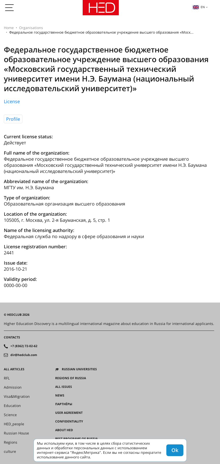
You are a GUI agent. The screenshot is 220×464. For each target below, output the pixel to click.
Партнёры (63, 404)
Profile (13, 119)
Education (12, 405)
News (59, 395)
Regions (10, 442)
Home (9, 27)
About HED (64, 430)
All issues (63, 387)
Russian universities (79, 369)
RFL (7, 378)
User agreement (69, 413)
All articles (14, 369)
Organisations (31, 27)
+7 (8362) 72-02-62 (23, 346)
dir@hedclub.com (23, 355)
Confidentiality (69, 421)
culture (10, 451)
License (12, 101)
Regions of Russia (70, 378)
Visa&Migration (17, 396)
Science (10, 415)
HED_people (14, 424)
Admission (13, 387)
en (199, 7)
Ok (174, 450)
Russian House (16, 433)
